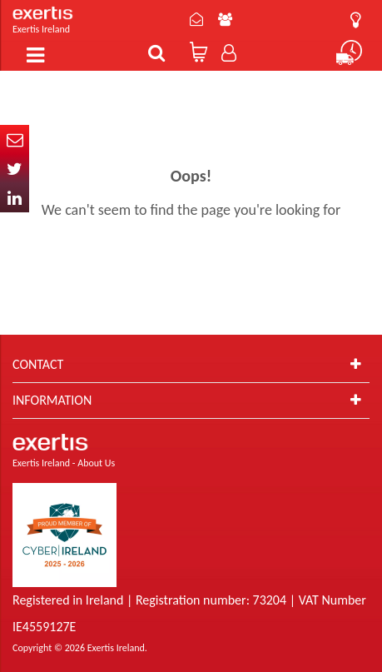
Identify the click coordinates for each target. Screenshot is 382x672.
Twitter (14, 168)
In (14, 197)
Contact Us (196, 19)
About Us (225, 19)
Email (14, 139)
